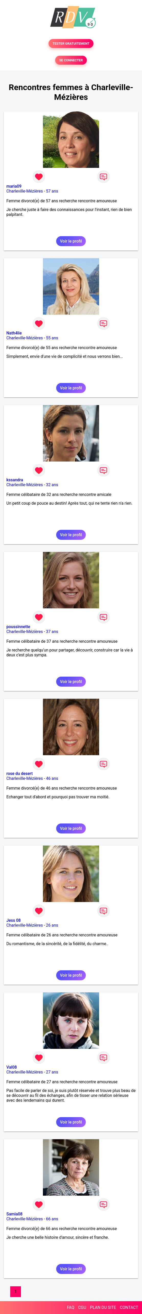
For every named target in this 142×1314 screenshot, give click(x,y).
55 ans (52, 337)
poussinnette (18, 626)
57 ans (52, 191)
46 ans (52, 778)
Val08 (11, 1067)
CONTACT (129, 1307)
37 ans (52, 631)
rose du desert (19, 773)
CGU (82, 1307)
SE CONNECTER (71, 60)
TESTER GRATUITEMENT (71, 43)
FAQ (70, 1307)
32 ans (52, 484)
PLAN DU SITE (103, 1307)
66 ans (52, 1218)
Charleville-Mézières (24, 191)
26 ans (52, 925)
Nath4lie (14, 333)
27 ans (52, 1072)
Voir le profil (71, 241)
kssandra (14, 479)
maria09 (13, 186)
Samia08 (14, 1214)
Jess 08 (13, 920)
